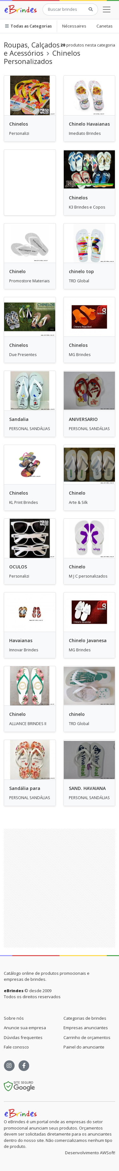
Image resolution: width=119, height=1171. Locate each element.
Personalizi (19, 133)
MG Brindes (79, 354)
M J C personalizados (88, 576)
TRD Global (79, 281)
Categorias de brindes (84, 1018)
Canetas (104, 26)
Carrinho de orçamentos (86, 1037)
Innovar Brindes (23, 650)
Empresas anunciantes (85, 1027)
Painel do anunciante (83, 1047)
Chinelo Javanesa (88, 640)
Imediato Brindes (85, 133)
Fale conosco (16, 1047)
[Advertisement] (59, 888)
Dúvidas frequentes (23, 1037)
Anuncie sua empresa (25, 1027)
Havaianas (20, 640)
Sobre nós (14, 1018)
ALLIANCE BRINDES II (27, 723)
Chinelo (17, 271)
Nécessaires (74, 26)
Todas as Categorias (28, 26)
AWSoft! (107, 1152)
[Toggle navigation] (106, 9)
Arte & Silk (78, 502)
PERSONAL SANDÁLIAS (29, 428)
